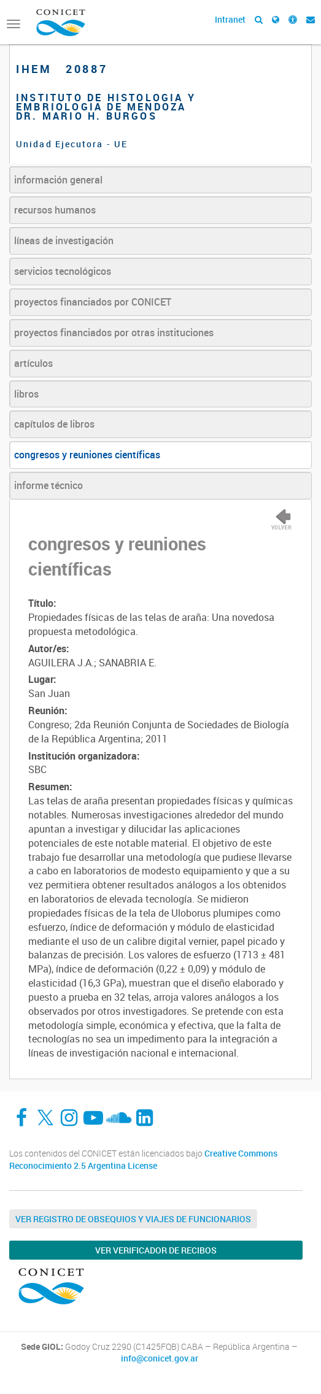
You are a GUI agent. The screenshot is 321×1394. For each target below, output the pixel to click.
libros (26, 394)
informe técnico (48, 485)
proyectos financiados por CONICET (92, 302)
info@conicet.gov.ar (159, 1358)
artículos (33, 363)
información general (58, 180)
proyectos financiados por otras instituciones (114, 332)
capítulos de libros (54, 424)
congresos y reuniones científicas (87, 454)
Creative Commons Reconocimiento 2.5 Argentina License (143, 1159)
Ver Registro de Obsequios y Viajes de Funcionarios (133, 1219)
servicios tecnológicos (62, 271)
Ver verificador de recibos (156, 1250)
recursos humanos (55, 210)
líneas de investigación (64, 240)
